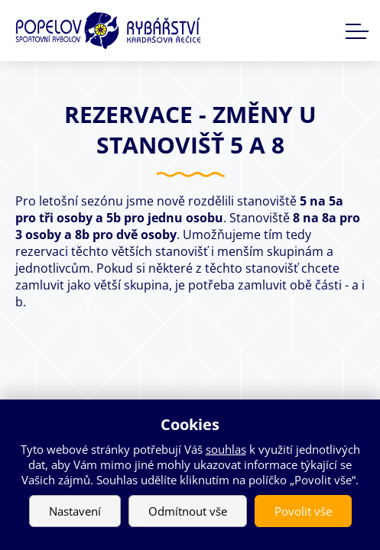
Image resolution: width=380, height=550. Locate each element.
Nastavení (75, 511)
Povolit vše (303, 511)
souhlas (226, 449)
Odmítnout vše (187, 511)
